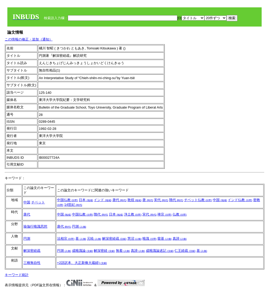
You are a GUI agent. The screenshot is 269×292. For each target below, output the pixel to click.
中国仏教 (67, 200)
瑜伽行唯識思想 (35, 226)
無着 (123, 251)
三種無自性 (31, 263)
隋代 (176, 200)
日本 (86, 200)
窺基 (164, 238)
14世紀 (73, 205)
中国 (26, 202)
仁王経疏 (184, 251)
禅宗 (164, 214)
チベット (38, 202)
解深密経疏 (114, 238)
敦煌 (134, 200)
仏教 (180, 214)
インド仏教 (240, 200)
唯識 (149, 238)
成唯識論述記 (160, 251)
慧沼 (134, 238)
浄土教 (133, 214)
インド (102, 200)
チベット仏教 (198, 200)
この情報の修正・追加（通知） (29, 39)
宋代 (161, 200)
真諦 (180, 238)
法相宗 (66, 238)
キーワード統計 (17, 275)
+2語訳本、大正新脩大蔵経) (82, 263)
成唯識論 (82, 251)
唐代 (119, 200)
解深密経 (104, 251)
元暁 (94, 238)
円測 (79, 226)
